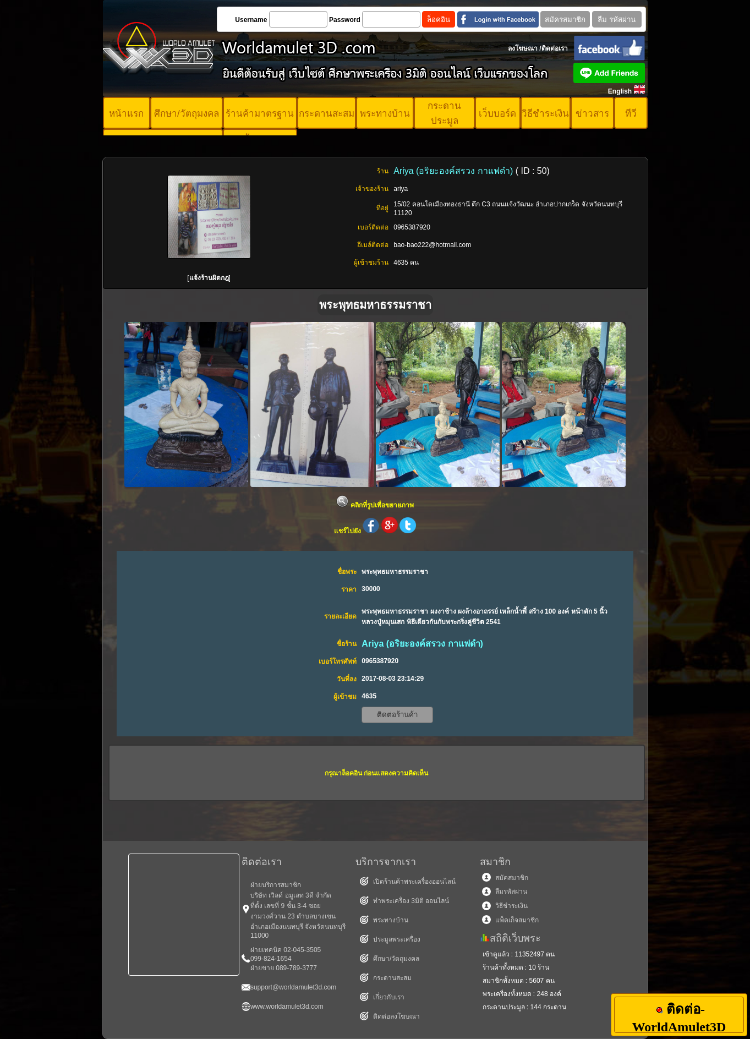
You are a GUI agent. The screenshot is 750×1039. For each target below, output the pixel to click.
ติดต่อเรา (554, 48)
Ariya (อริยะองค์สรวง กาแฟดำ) (454, 171)
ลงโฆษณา (523, 48)
